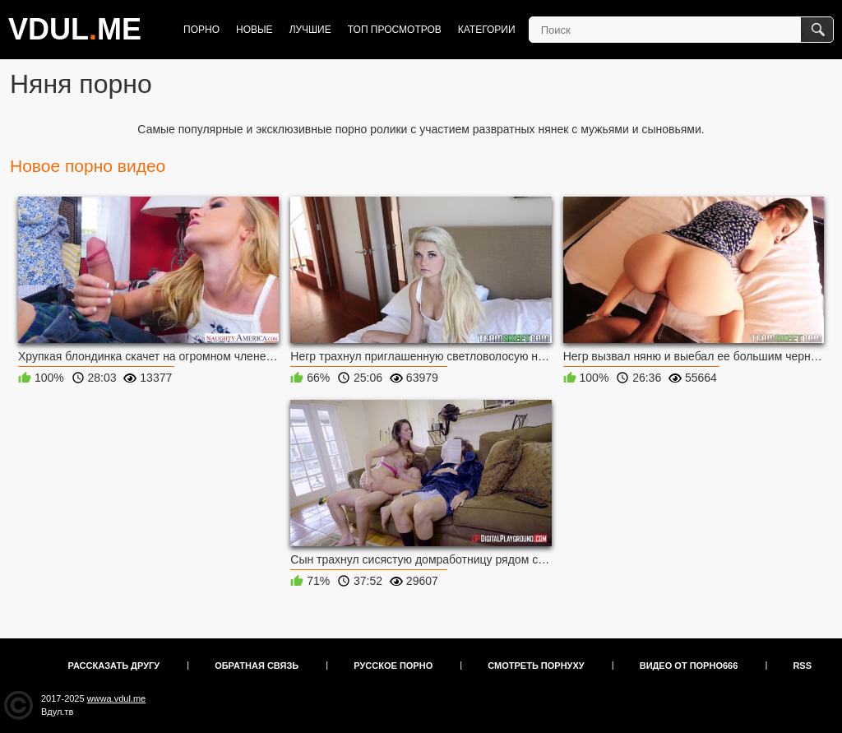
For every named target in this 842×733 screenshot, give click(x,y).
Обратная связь (256, 665)
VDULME (74, 29)
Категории (487, 29)
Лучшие (310, 29)
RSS (802, 665)
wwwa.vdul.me (116, 698)
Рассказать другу (114, 665)
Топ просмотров (395, 29)
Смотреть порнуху (536, 665)
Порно (201, 29)
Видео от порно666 (689, 665)
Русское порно (393, 665)
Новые (254, 29)
